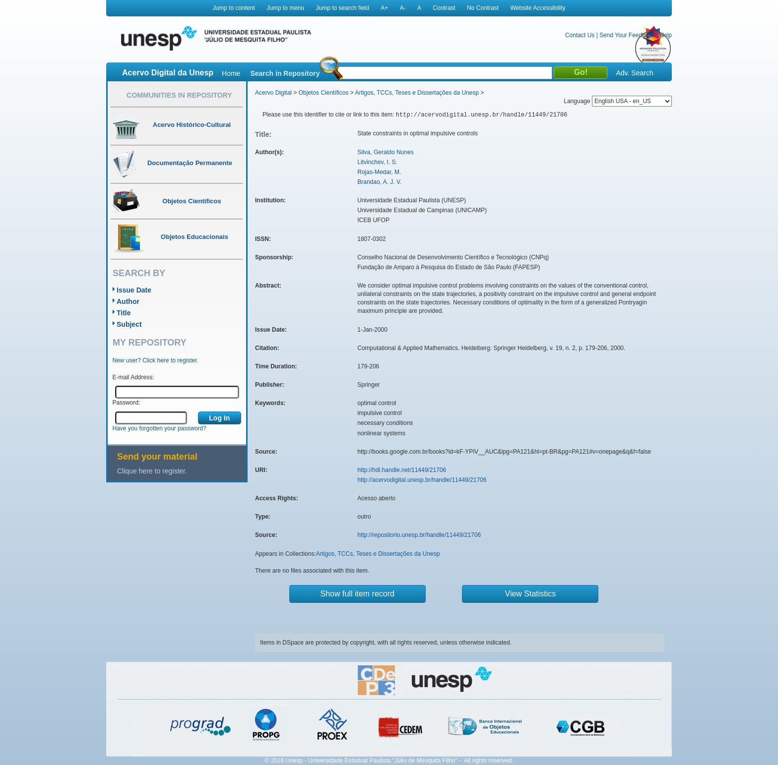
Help (665, 35)
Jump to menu (285, 7)
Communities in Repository (179, 95)
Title (124, 313)
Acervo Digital (273, 92)
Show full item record (357, 593)
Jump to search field (342, 7)
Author (128, 301)
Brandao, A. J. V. (379, 181)
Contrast (444, 7)
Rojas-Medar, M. (379, 172)
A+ (384, 7)
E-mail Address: (133, 377)
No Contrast (483, 7)
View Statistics (530, 593)
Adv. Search (634, 73)
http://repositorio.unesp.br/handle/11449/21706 (419, 534)
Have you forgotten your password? (159, 428)
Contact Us (579, 35)
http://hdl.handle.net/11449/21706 (401, 470)
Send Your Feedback (626, 35)
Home (231, 73)
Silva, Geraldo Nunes (385, 152)
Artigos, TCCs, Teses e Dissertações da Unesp (417, 92)
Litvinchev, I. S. (377, 162)
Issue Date (134, 290)
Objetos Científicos (324, 92)
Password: (126, 402)
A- (403, 7)
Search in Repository (285, 73)
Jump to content (233, 7)
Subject (129, 324)
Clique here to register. (152, 471)
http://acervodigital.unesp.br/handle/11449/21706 (421, 479)
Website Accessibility (537, 7)
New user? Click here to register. (155, 360)
